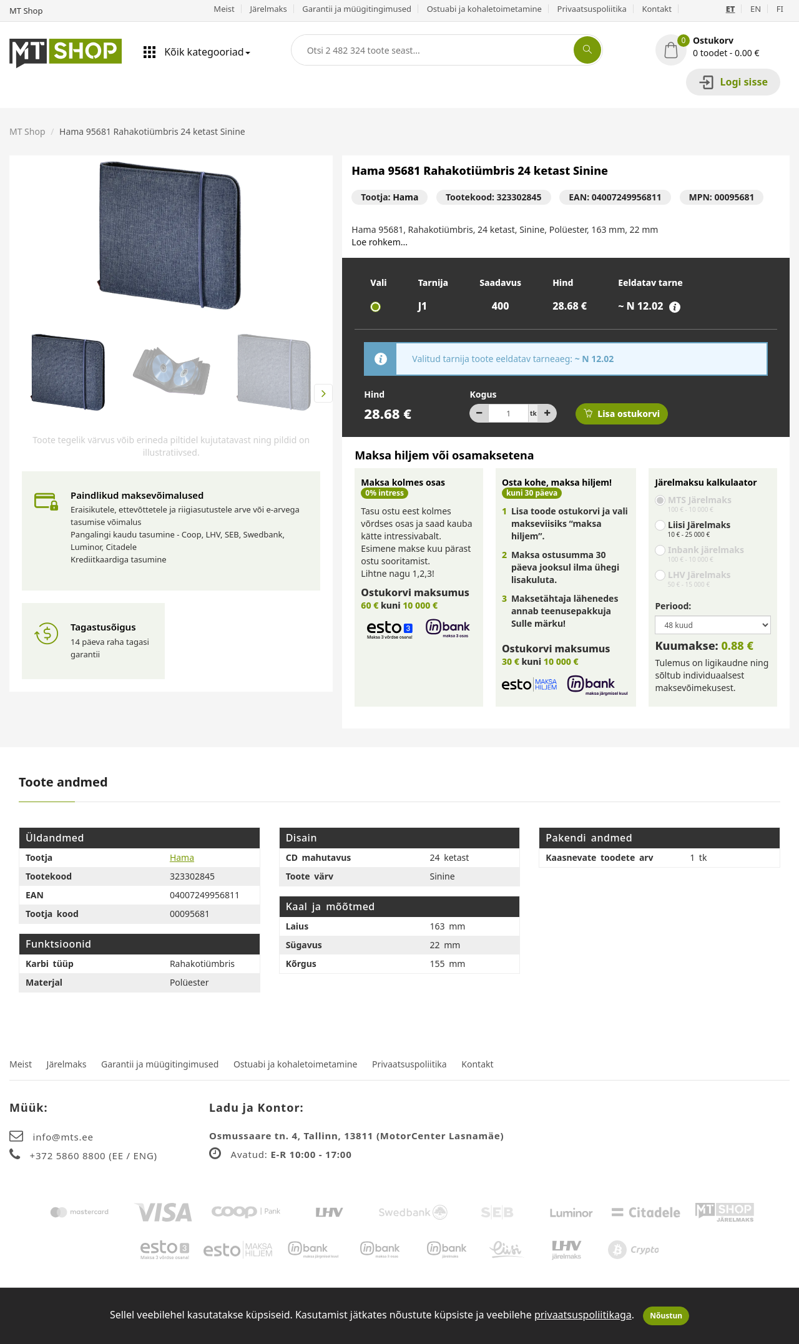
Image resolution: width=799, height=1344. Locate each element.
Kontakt (657, 8)
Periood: (673, 606)
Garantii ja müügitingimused (356, 8)
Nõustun (666, 1315)
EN (755, 8)
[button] (722, 46)
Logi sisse (733, 82)
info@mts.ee (63, 1137)
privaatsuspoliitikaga (583, 1315)
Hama (405, 197)
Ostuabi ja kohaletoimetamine (484, 8)
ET (730, 8)
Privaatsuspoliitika (592, 8)
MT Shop (27, 131)
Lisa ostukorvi (622, 413)
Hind (374, 394)
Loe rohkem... (379, 242)
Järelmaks (268, 8)
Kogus (482, 394)
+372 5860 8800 (69, 1155)
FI (780, 8)
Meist (223, 8)
